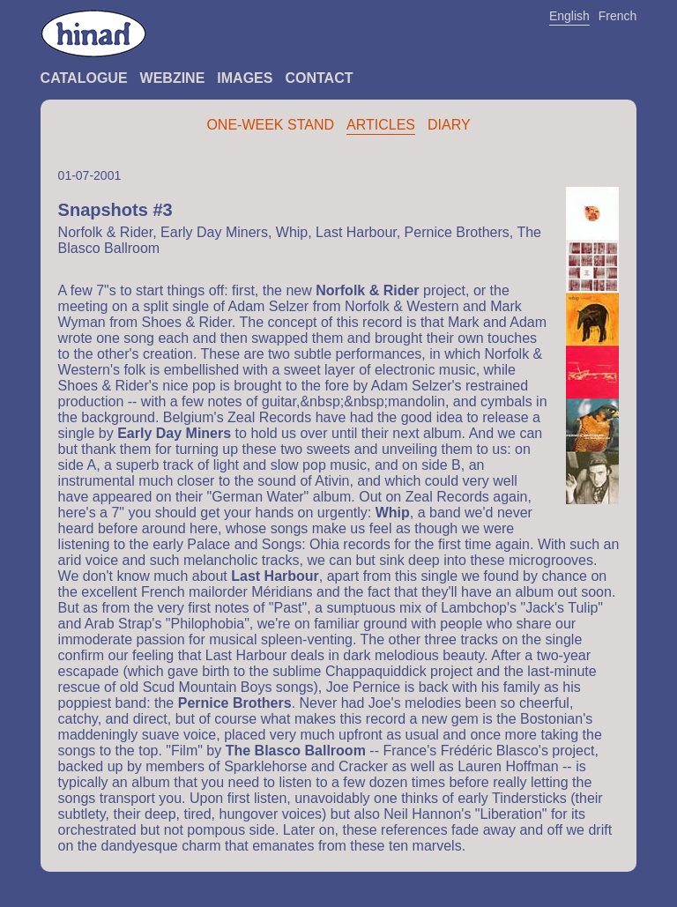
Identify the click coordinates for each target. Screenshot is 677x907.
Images (244, 78)
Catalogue (84, 78)
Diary (449, 124)
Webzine (172, 78)
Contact (319, 78)
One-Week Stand (270, 124)
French (618, 16)
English (569, 16)
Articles (380, 124)
